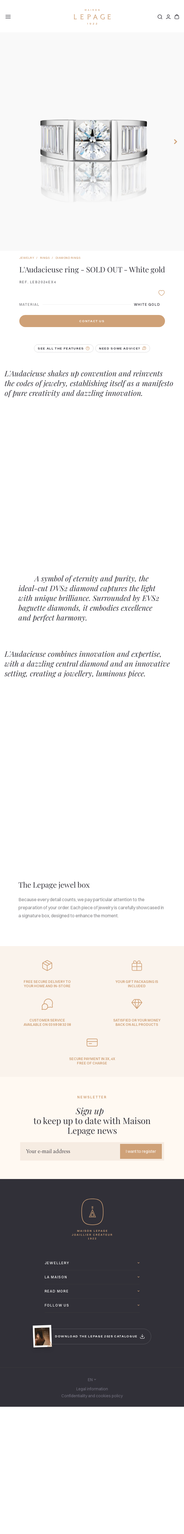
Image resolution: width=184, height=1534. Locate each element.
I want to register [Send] (141, 1151)
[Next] (176, 142)
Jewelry (26, 258)
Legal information (92, 1388)
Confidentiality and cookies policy (92, 1395)
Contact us (92, 321)
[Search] (160, 16)
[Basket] (177, 16)
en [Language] (92, 1379)
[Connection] (168, 16)
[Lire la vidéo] (47, 475)
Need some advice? (122, 348)
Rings (45, 258)
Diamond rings (68, 258)
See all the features (64, 348)
